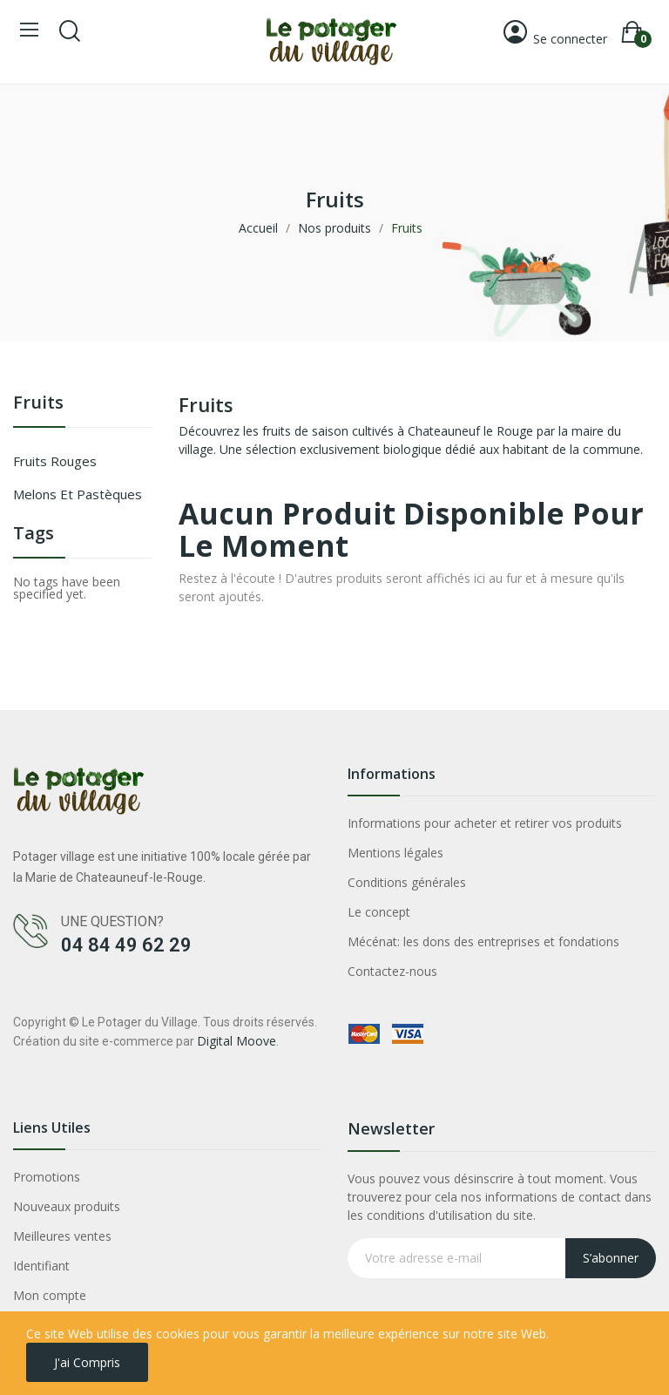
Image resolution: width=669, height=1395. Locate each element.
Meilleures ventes (62, 1236)
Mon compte (49, 1295)
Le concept (379, 912)
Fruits (38, 404)
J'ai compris (87, 1362)
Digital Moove (236, 1041)
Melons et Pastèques (77, 494)
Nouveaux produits (66, 1206)
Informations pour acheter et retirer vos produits (485, 823)
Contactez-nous (392, 971)
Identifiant (41, 1265)
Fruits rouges (55, 461)
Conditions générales (407, 882)
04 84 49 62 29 (126, 945)
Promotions (46, 1176)
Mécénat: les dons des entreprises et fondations (483, 941)
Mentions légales (395, 852)
